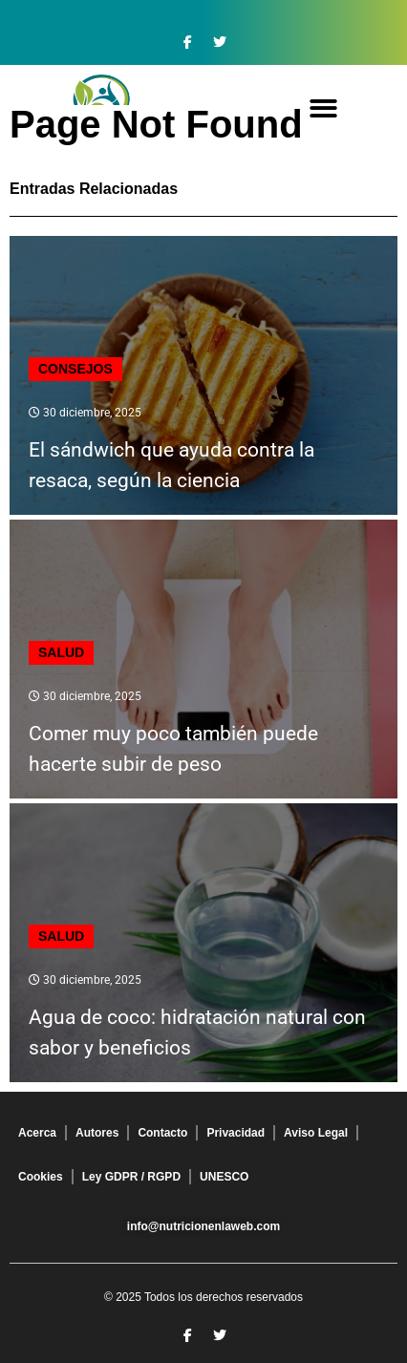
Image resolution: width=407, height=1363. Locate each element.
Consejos (75, 368)
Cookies (40, 1176)
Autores (96, 1132)
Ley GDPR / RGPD (131, 1176)
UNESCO (224, 1176)
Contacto (162, 1132)
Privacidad (235, 1132)
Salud (61, 652)
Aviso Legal (316, 1132)
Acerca (37, 1132)
